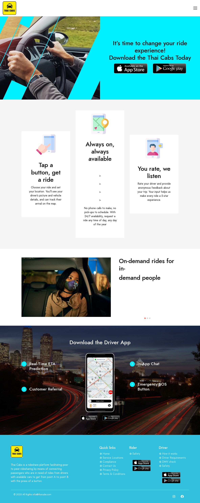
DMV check (169, 462)
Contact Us (109, 466)
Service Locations (113, 458)
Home (106, 454)
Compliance (109, 462)
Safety (136, 454)
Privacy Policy (110, 470)
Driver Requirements (174, 458)
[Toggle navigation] (195, 8)
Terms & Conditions (114, 474)
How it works (169, 454)
